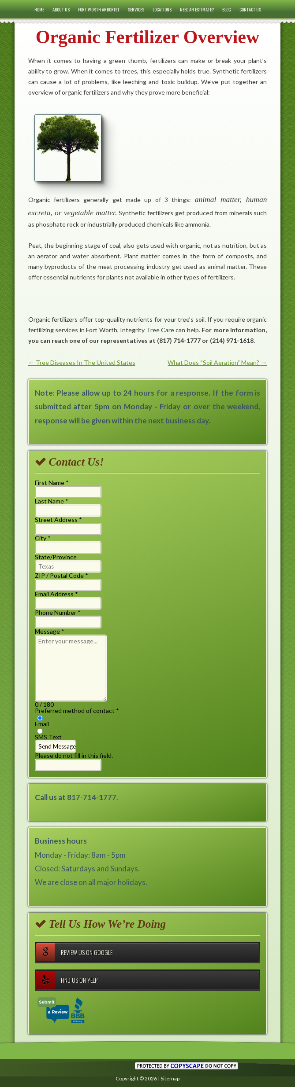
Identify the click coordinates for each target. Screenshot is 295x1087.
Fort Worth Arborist (98, 9)
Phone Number (58, 612)
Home (39, 9)
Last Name (51, 501)
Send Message (57, 746)
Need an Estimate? (197, 9)
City (43, 538)
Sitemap (170, 1078)
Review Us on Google (74, 952)
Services (136, 9)
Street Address (58, 519)
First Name (52, 482)
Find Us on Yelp (66, 980)
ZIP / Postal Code (61, 575)
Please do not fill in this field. (74, 761)
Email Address (56, 594)
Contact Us (250, 9)
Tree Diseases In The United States (81, 362)
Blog (226, 9)
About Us (61, 9)
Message (49, 631)
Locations (162, 9)
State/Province (56, 557)
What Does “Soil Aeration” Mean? (217, 362)
